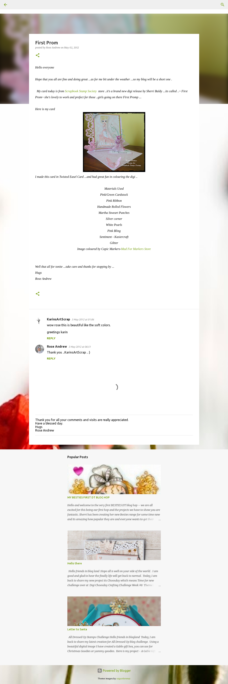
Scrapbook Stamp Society (81, 91)
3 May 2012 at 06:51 (80, 346)
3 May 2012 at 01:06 (83, 319)
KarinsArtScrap (58, 319)
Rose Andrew (57, 346)
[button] (37, 55)
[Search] (16, 4)
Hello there (74, 563)
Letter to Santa (77, 629)
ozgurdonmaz (123, 678)
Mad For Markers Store (136, 249)
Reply (51, 338)
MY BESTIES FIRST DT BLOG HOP (88, 497)
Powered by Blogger (114, 670)
